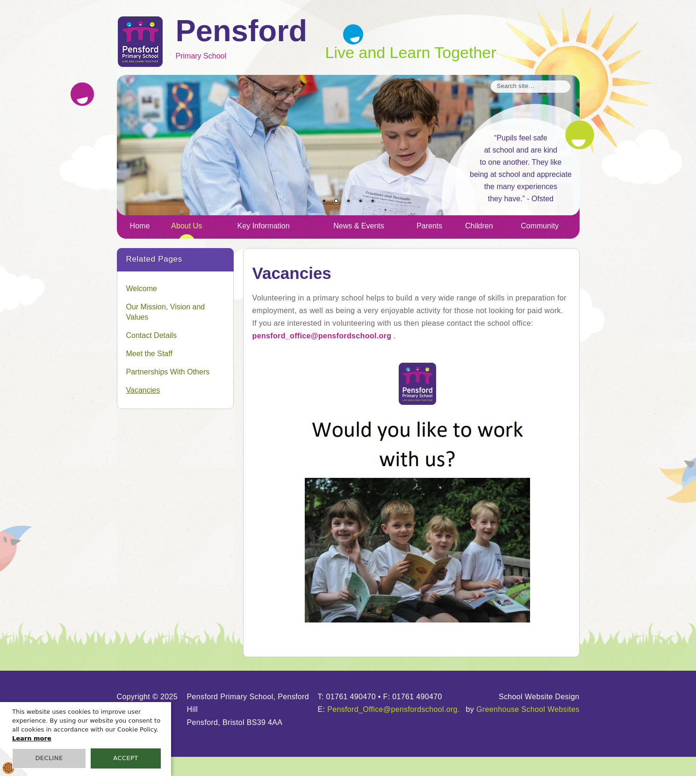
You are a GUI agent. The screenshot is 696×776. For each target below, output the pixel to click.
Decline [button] (49, 757)
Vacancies (143, 390)
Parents (429, 226)
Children (479, 226)
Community (540, 226)
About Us (186, 226)
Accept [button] (125, 757)
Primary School (250, 39)
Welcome (141, 289)
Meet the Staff (149, 354)
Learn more (31, 738)
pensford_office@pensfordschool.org (322, 336)
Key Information (263, 226)
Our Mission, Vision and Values (165, 312)
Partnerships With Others (168, 372)
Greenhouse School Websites (528, 709)
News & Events (358, 226)
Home (140, 226)
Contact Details (151, 335)
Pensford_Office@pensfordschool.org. (393, 709)
